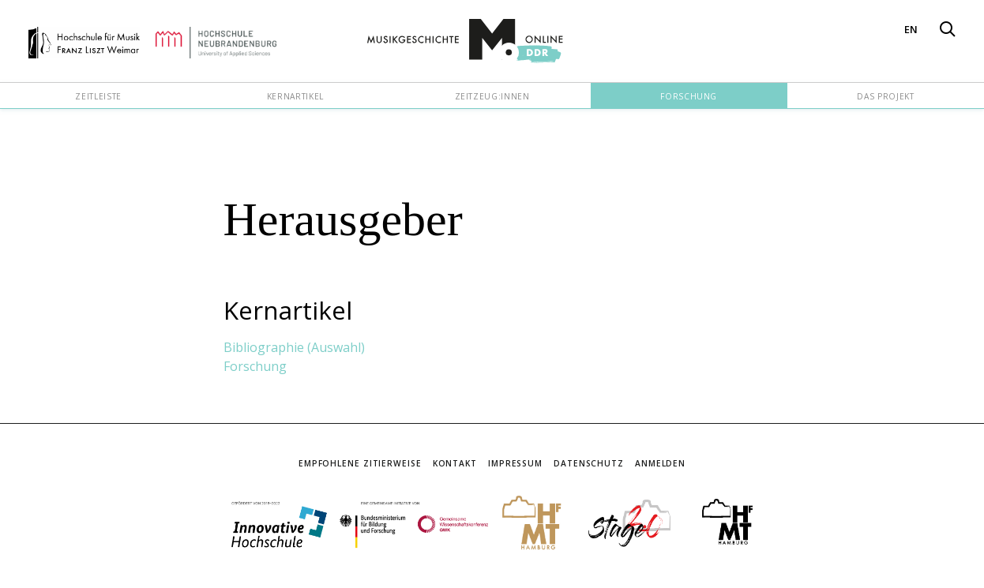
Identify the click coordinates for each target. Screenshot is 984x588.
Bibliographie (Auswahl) (294, 347)
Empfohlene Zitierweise (360, 463)
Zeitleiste (98, 96)
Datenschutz (589, 463)
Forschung (688, 96)
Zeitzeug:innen (492, 96)
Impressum (515, 463)
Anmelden (660, 463)
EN (911, 29)
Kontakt (455, 463)
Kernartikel (295, 96)
